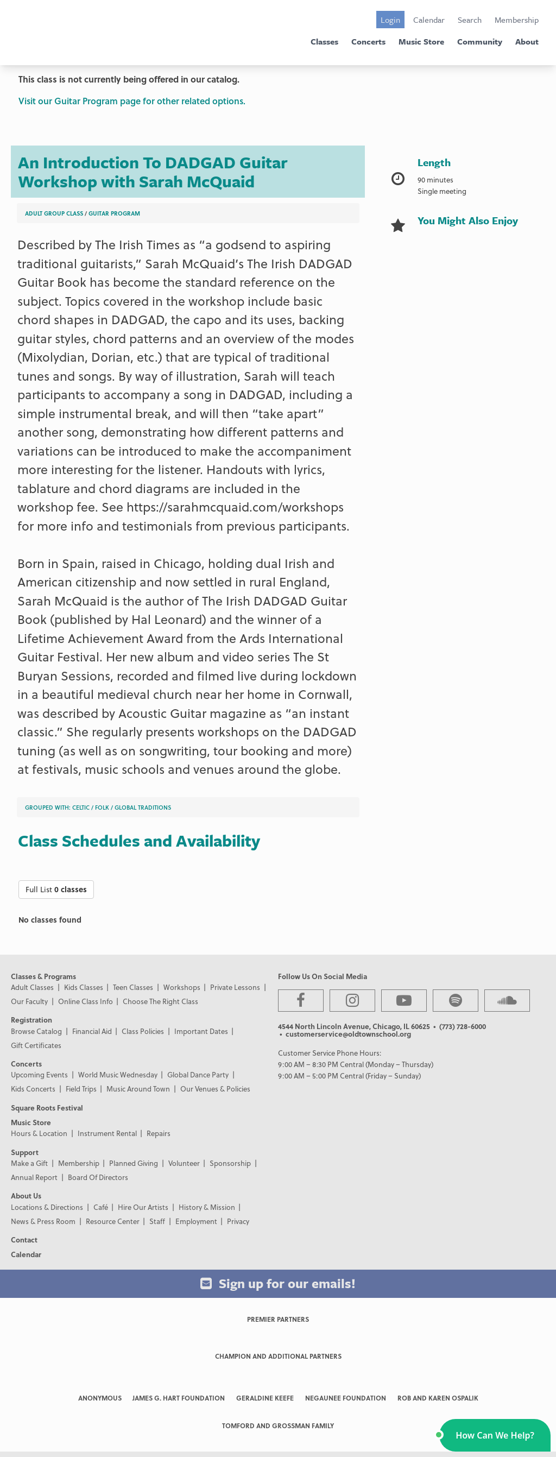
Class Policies (143, 1031)
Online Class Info (85, 1001)
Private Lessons (235, 987)
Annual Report (34, 1177)
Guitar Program (114, 213)
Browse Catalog (36, 1031)
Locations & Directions (47, 1207)
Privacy (238, 1221)
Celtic (81, 807)
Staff (157, 1221)
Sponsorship (230, 1163)
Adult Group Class (54, 213)
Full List (56, 889)
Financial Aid (92, 1031)
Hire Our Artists (143, 1207)
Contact (24, 1239)
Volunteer (184, 1163)
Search (470, 20)
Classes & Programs (43, 976)
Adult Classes (32, 987)
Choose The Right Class (160, 1001)
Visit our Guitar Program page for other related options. (131, 100)
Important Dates (201, 1031)
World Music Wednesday (117, 1074)
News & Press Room (43, 1221)
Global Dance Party (198, 1074)
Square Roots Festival (47, 1107)
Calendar (429, 20)
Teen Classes (133, 987)
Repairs (158, 1133)
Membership (517, 20)
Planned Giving (133, 1163)
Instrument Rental (107, 1133)
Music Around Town (138, 1088)
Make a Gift (29, 1163)
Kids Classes (83, 987)
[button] (495, 1435)
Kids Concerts (33, 1088)
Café (100, 1207)
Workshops (181, 987)
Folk (102, 807)
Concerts (368, 41)
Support (25, 1152)
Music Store (421, 41)
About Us (26, 1195)
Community (479, 41)
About (527, 41)
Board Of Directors (98, 1177)
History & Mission (207, 1207)
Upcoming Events (39, 1074)
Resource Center (113, 1221)
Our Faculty (29, 1001)
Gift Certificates (36, 1045)
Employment (196, 1221)
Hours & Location (39, 1133)
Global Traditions (143, 807)
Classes (324, 41)
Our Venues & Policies (215, 1088)
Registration (31, 1019)
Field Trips (81, 1088)
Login (390, 20)
